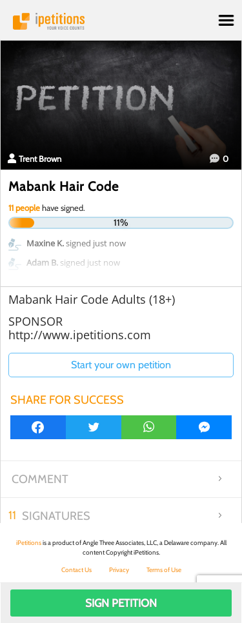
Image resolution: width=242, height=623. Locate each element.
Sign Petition (121, 603)
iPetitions (121, 21)
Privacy (119, 570)
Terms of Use (163, 570)
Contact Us (76, 570)
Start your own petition (121, 365)
